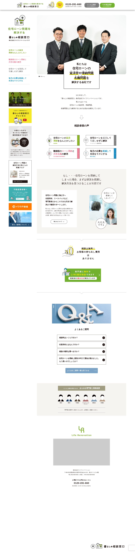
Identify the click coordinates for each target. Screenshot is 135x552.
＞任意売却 (17, 520)
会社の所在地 (18, 544)
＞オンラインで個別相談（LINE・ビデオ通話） (28, 528)
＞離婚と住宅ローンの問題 (22, 522)
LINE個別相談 (107, 5)
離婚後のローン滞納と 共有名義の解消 (17, 61)
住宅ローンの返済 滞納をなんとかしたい (17, 51)
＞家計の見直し (18, 526)
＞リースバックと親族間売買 (22, 524)
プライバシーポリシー (20, 546)
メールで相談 (91, 5)
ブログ (16, 537)
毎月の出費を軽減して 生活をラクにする (17, 79)
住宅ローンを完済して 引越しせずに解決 (17, 70)
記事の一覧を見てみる (18, 181)
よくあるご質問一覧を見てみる (78, 370)
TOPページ (42, 76)
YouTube (17, 540)
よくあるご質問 (18, 541)
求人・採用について (20, 509)
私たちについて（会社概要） (22, 507)
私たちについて (58, 221)
